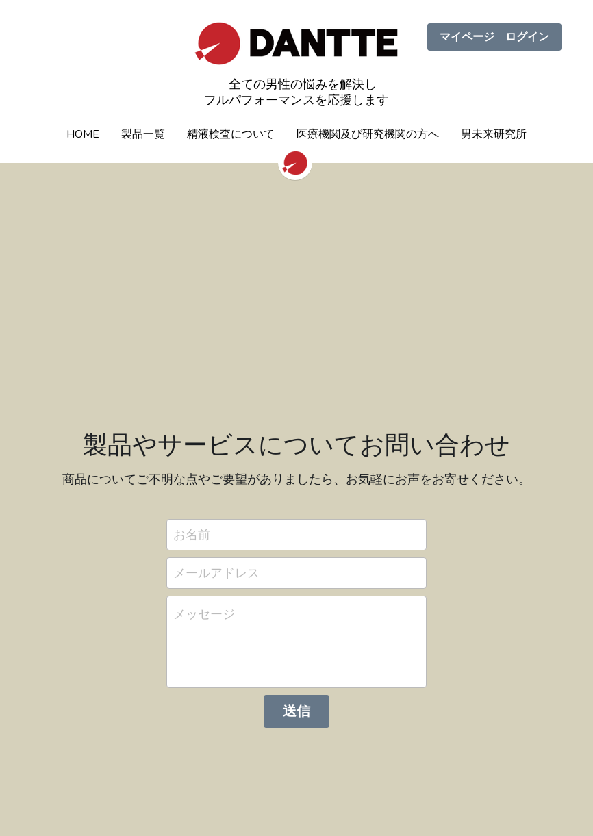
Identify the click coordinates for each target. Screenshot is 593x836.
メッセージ (204, 614)
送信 (296, 711)
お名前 (191, 535)
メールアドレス (216, 572)
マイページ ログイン (494, 37)
